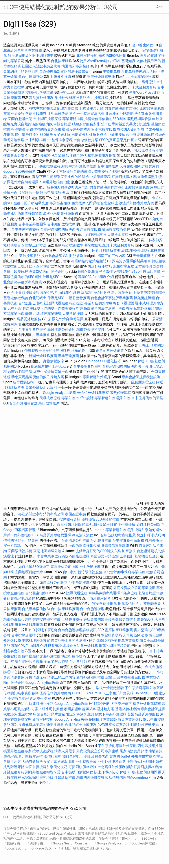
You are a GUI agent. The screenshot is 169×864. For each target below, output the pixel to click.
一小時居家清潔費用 (92, 113)
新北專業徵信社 (123, 293)
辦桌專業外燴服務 (132, 719)
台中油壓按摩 (115, 135)
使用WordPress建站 (95, 61)
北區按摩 (25, 714)
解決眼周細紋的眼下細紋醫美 (30, 56)
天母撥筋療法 (143, 256)
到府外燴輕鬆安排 (101, 77)
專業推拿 (43, 335)
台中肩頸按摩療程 (25, 293)
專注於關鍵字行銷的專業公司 (41, 514)
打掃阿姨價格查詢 (126, 177)
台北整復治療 (35, 593)
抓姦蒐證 (55, 646)
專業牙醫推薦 (72, 119)
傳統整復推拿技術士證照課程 (47, 350)
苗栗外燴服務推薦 (29, 625)
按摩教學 (129, 551)
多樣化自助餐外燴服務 (60, 214)
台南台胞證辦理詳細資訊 (77, 630)
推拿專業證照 (141, 77)
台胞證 (114, 171)
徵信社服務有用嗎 (39, 113)
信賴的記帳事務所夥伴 (95, 271)
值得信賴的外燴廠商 (55, 693)
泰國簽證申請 (75, 514)
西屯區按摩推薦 (150, 746)
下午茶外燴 (126, 525)
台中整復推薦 (86, 762)
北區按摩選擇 (33, 756)
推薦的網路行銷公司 (84, 546)
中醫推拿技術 (113, 71)
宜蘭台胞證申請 (20, 119)
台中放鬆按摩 (90, 567)
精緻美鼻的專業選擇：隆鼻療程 (113, 593)
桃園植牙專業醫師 (75, 66)
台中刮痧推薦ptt (38, 140)
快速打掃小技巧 (100, 266)
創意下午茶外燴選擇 (111, 714)
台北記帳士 (109, 203)
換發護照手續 (151, 177)
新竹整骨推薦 (79, 298)
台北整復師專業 (148, 604)
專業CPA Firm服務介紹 (46, 271)
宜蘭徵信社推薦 (20, 551)
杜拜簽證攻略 (99, 704)
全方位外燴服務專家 (93, 393)
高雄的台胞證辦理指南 (126, 113)
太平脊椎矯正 (122, 704)
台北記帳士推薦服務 (81, 725)
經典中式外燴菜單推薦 (79, 166)
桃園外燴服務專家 (17, 751)
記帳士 (144, 345)
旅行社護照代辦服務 (52, 303)
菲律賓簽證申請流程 (19, 598)
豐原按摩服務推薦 (46, 619)
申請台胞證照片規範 (27, 661)
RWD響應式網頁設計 (113, 725)
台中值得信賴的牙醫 (147, 398)
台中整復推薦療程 (140, 135)
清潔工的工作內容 (111, 256)
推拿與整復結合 (137, 71)
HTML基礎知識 (123, 61)
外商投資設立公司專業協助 (134, 588)
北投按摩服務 (123, 266)
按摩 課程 (84, 293)
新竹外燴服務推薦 (90, 677)
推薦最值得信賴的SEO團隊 (105, 119)
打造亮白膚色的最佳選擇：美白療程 (104, 308)
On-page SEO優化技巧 (103, 361)
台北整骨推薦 (101, 540)
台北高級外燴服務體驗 (115, 767)
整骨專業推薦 (13, 314)
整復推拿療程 (50, 166)
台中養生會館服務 (32, 329)
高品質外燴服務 (41, 98)
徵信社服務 (101, 293)
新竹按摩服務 (29, 256)
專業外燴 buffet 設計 (41, 387)
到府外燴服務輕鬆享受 (43, 772)
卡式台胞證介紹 (144, 87)
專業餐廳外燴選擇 (97, 377)
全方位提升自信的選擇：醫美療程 (82, 171)
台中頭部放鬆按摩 (61, 224)
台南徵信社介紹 (85, 140)
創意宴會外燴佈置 (110, 350)
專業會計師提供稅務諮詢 (141, 377)
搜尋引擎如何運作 (148, 530)
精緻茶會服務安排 (86, 124)
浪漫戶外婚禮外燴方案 (137, 203)
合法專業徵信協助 (36, 609)
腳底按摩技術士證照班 (49, 366)
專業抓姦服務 (60, 203)
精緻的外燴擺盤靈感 (92, 777)
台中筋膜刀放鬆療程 (77, 772)
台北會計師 (78, 661)
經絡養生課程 (41, 698)
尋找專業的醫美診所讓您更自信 (53, 108)
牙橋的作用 (80, 350)
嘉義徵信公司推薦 (64, 567)
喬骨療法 (148, 82)
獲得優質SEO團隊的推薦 (100, 519)
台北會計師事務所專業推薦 (112, 298)
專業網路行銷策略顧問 (21, 71)
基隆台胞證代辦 (150, 593)
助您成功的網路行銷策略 (22, 214)
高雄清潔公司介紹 (61, 329)
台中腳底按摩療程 (47, 119)
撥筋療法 (18, 129)
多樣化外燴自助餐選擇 (21, 182)
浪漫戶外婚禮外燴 (80, 129)
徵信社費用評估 (148, 61)
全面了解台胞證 (56, 661)
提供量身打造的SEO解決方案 (37, 135)
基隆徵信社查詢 (96, 245)
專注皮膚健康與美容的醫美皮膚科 (37, 725)
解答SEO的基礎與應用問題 (68, 187)
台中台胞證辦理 (92, 609)
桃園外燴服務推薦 (43, 356)
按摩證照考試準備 (39, 92)
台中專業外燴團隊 (32, 224)
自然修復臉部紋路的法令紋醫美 (64, 71)
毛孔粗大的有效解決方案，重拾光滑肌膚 (43, 762)
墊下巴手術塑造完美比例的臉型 (125, 124)
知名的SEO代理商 (112, 56)
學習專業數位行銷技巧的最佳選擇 (63, 556)
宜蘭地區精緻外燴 (47, 551)
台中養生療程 (143, 45)
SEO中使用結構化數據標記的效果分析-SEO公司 (60, 7)
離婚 (28, 314)
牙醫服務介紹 (124, 271)
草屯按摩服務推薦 (102, 156)
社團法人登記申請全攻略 (41, 66)
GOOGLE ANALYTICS (88, 693)
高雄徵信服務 (64, 113)
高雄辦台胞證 (18, 698)
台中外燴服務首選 (111, 762)
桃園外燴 (152, 540)
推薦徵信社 (126, 604)
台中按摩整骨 (33, 77)
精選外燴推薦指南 (56, 182)
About (161, 7)
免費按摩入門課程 (86, 203)
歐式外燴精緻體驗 (148, 308)
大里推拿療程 (118, 235)
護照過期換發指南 (141, 119)
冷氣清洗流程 (82, 535)
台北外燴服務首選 (24, 403)
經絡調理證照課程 (135, 250)
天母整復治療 (130, 166)
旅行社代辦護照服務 (70, 98)
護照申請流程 (50, 192)
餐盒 (65, 192)
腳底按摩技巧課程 (116, 229)
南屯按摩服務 (106, 129)
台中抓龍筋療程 (99, 177)
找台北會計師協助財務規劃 (62, 256)
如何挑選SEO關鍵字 (34, 567)
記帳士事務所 (123, 556)
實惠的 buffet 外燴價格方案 (130, 756)
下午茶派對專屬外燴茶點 (144, 688)
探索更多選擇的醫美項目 (131, 261)
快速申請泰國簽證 (151, 293)
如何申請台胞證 (58, 124)
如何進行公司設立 (150, 525)
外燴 (126, 398)
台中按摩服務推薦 (65, 609)
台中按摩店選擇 (148, 271)
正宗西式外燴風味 (119, 693)
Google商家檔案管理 (19, 530)
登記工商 (68, 92)
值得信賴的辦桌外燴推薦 (45, 129)
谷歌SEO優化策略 (131, 129)
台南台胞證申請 (20, 372)
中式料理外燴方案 (36, 640)
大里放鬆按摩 (73, 314)
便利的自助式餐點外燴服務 (82, 135)
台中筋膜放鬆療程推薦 (119, 535)
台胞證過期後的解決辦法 (59, 229)
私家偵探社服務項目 (37, 777)
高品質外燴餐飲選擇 (55, 535)
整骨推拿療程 (13, 113)
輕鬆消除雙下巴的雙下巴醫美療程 (49, 308)
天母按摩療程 (50, 398)
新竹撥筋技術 (23, 382)
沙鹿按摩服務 (91, 229)
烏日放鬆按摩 (50, 403)
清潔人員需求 (64, 751)
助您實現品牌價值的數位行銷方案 (37, 377)
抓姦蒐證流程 (145, 150)
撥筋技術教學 (73, 245)
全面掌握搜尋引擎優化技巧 (46, 767)
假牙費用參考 (100, 598)
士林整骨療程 (72, 619)
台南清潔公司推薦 (75, 540)
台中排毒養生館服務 (128, 540)
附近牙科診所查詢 (106, 250)
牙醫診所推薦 (64, 777)
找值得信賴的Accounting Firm (132, 777)
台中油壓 (15, 308)
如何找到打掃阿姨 (43, 630)
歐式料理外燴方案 (100, 709)
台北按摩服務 (62, 61)
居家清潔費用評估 (133, 751)
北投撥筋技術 (86, 56)
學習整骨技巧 (112, 635)
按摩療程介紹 (70, 519)
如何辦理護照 (95, 235)
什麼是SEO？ (52, 277)
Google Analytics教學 (59, 393)
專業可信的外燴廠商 (100, 303)
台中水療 (70, 572)
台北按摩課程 (98, 98)
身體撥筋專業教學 (115, 546)
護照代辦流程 (120, 393)
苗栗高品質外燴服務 (143, 714)
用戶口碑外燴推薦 (17, 535)
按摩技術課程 (43, 751)
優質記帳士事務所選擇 (68, 640)
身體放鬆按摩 (54, 361)
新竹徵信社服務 (90, 572)
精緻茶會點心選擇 (17, 619)
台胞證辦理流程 (143, 382)
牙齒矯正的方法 (34, 245)
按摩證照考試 (51, 156)
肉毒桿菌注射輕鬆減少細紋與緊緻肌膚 (134, 108)
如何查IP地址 (39, 266)
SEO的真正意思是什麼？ (118, 140)
